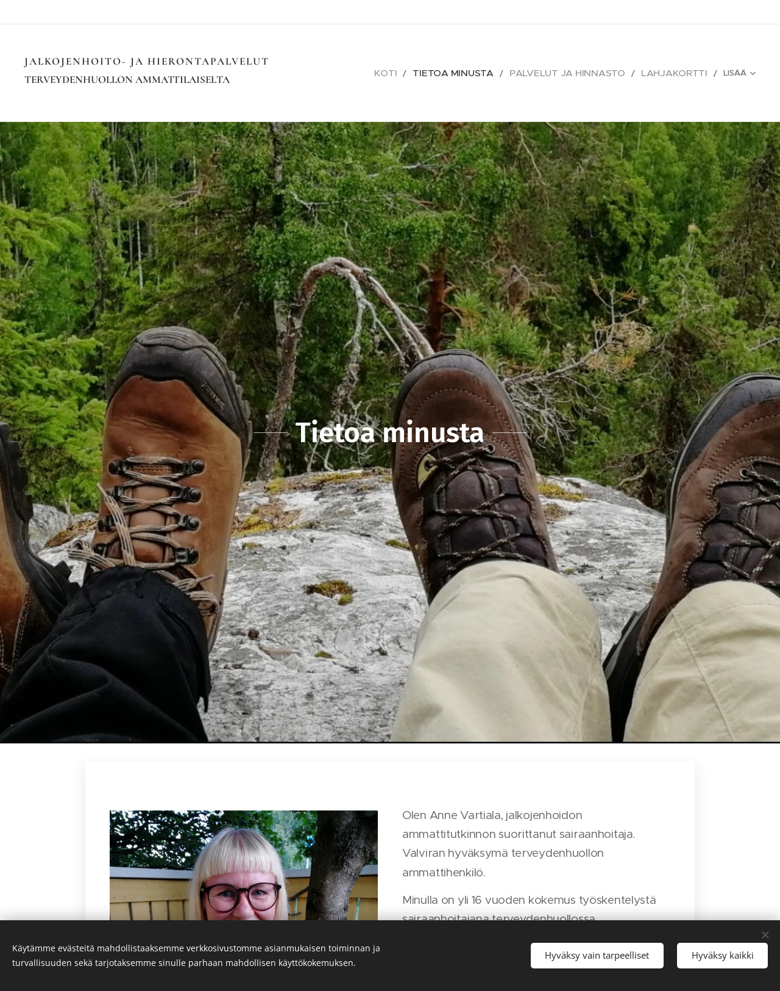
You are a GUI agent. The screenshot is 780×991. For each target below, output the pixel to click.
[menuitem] (431, 73)
